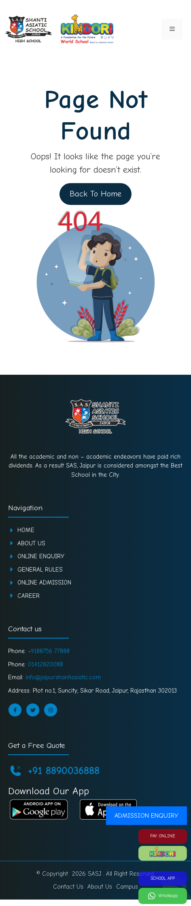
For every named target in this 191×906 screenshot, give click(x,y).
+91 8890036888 (64, 771)
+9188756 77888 (49, 651)
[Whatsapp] (162, 896)
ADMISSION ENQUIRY (146, 815)
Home (25, 530)
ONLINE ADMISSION (44, 582)
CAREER (28, 595)
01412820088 (45, 664)
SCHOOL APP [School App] (163, 878)
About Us (31, 543)
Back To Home (95, 193)
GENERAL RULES (40, 569)
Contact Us (68, 886)
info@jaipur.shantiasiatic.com (63, 677)
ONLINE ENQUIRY (40, 556)
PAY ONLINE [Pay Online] (162, 836)
